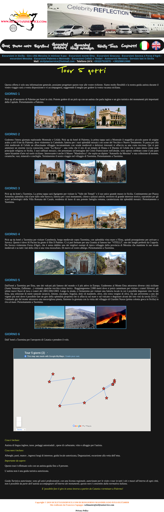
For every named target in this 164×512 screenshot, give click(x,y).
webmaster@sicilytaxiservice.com (99, 505)
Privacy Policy (82, 510)
